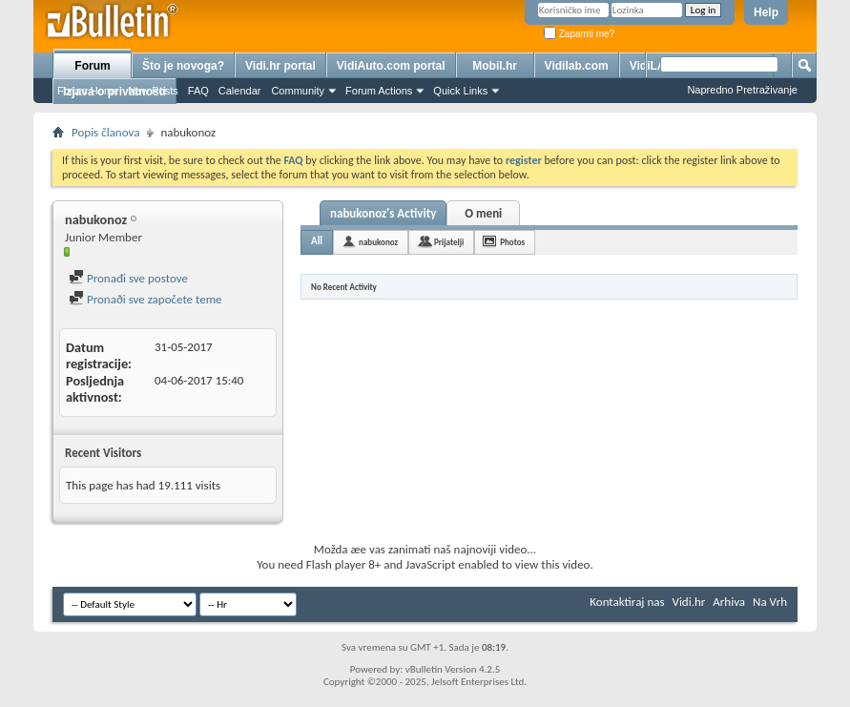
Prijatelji (449, 242)
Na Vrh (770, 601)
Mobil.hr (494, 66)
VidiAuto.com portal (391, 66)
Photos (512, 242)
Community (297, 90)
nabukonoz (378, 242)
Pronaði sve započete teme (145, 299)
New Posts (153, 90)
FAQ (198, 90)
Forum (92, 66)
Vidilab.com (577, 66)
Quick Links (460, 90)
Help (766, 12)
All (316, 241)
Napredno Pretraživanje (742, 89)
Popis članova (105, 132)
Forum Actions (378, 90)
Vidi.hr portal (280, 66)
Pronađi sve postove (128, 278)
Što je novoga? (183, 66)
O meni (483, 213)
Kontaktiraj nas (627, 601)
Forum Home (87, 90)
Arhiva (729, 601)
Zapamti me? (579, 34)
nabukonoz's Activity (383, 213)
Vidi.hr (689, 601)
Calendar (239, 90)
